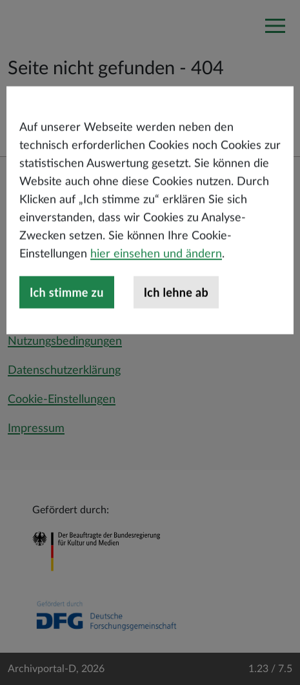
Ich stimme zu (67, 322)
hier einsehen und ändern (156, 284)
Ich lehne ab (176, 322)
